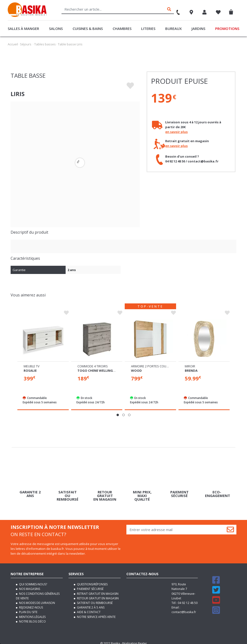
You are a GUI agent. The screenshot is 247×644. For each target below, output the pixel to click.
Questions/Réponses (92, 580)
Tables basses (45, 44)
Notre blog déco (32, 617)
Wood (136, 366)
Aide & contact (88, 608)
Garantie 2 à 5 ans (90, 603)
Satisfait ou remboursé (94, 598)
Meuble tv (32, 362)
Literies (148, 28)
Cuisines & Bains (88, 28)
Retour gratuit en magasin (97, 594)
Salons (56, 28)
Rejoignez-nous (30, 603)
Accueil (13, 44)
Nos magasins (29, 585)
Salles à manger (23, 28)
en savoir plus (176, 132)
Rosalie (30, 366)
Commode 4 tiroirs (92, 362)
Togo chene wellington (98, 366)
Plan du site (27, 608)
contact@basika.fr (184, 608)
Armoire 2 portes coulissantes (156, 362)
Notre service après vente (96, 612)
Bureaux (173, 28)
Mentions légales (32, 612)
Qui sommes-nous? (32, 580)
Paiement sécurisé (89, 585)
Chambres (122, 28)
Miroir (190, 362)
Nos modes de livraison (36, 598)
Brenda (191, 366)
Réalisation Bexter (134, 639)
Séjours (25, 44)
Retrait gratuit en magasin (97, 589)
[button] (118, 410)
